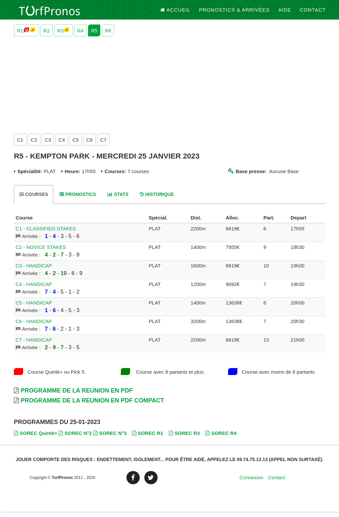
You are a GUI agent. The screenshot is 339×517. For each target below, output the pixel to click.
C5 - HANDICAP (34, 308)
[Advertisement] (169, 89)
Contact (313, 13)
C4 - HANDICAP (34, 290)
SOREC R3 (184, 438)
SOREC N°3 (109, 438)
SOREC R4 (220, 438)
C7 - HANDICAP (34, 345)
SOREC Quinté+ (35, 438)
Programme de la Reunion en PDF (76, 396)
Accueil (175, 13)
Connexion (252, 483)
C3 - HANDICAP (34, 271)
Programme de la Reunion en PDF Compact (92, 406)
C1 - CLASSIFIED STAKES (46, 234)
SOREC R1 (147, 438)
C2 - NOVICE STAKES (41, 253)
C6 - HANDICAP (34, 327)
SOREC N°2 (75, 438)
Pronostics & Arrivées (234, 13)
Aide (284, 13)
